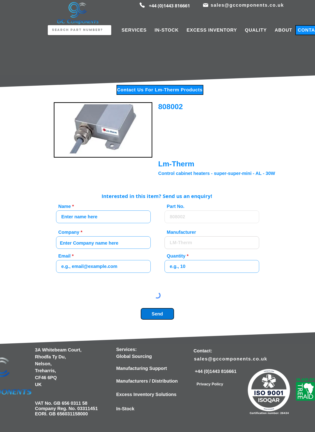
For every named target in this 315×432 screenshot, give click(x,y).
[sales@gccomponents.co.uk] (248, 5)
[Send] (157, 314)
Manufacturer (181, 232)
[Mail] (206, 5)
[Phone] (142, 5)
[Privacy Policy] (210, 384)
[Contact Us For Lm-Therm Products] (160, 90)
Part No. (176, 206)
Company (68, 232)
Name (64, 206)
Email (64, 256)
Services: (126, 349)
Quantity (176, 256)
